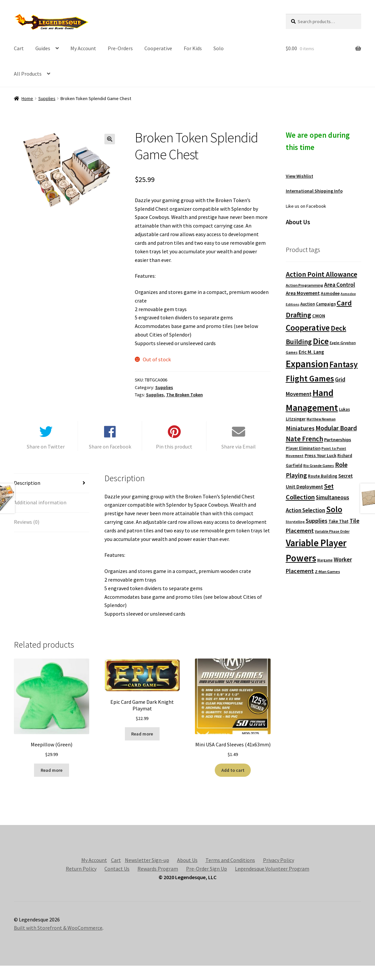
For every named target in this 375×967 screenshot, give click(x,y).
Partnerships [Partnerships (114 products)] (337, 440)
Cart (19, 48)
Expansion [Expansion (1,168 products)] (307, 364)
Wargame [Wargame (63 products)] (325, 560)
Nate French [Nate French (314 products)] (304, 438)
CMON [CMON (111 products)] (318, 316)
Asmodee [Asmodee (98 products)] (330, 293)
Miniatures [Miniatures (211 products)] (300, 428)
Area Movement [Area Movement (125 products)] (303, 293)
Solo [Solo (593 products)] (334, 509)
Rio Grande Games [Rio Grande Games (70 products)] (318, 465)
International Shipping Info (314, 191)
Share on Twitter (46, 447)
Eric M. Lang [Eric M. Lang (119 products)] (311, 352)
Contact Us (117, 869)
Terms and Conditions (230, 861)
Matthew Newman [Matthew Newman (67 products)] (321, 419)
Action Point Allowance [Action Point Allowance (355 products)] (321, 274)
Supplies (47, 98)
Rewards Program (157, 869)
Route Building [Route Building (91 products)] (322, 476)
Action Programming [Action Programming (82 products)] (304, 285)
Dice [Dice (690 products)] (321, 341)
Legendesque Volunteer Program (272, 869)
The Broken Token (184, 395)
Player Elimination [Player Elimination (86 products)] (303, 448)
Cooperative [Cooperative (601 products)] (308, 327)
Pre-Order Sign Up (206, 869)
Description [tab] (27, 484)
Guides (42, 48)
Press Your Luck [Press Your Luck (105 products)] (320, 455)
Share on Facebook (110, 447)
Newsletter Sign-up (147, 861)
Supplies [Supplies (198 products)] (316, 520)
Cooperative (158, 48)
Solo (218, 48)
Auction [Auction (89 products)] (307, 304)
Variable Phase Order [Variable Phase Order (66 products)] (332, 531)
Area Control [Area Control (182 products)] (339, 284)
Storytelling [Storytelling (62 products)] (295, 521)
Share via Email (238, 447)
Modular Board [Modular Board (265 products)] (336, 428)
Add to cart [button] (232, 771)
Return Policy (81, 869)
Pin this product (174, 447)
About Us (187, 861)
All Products (28, 73)
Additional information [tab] (40, 503)
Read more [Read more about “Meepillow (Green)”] (51, 771)
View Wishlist (299, 176)
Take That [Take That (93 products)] (338, 521)
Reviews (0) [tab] (26, 522)
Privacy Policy (278, 861)
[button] (109, 139)
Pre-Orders (120, 48)
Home (27, 98)
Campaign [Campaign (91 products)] (326, 304)
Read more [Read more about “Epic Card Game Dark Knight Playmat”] (142, 735)
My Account (83, 48)
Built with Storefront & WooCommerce (58, 929)
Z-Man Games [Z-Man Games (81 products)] (327, 571)
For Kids (193, 48)
